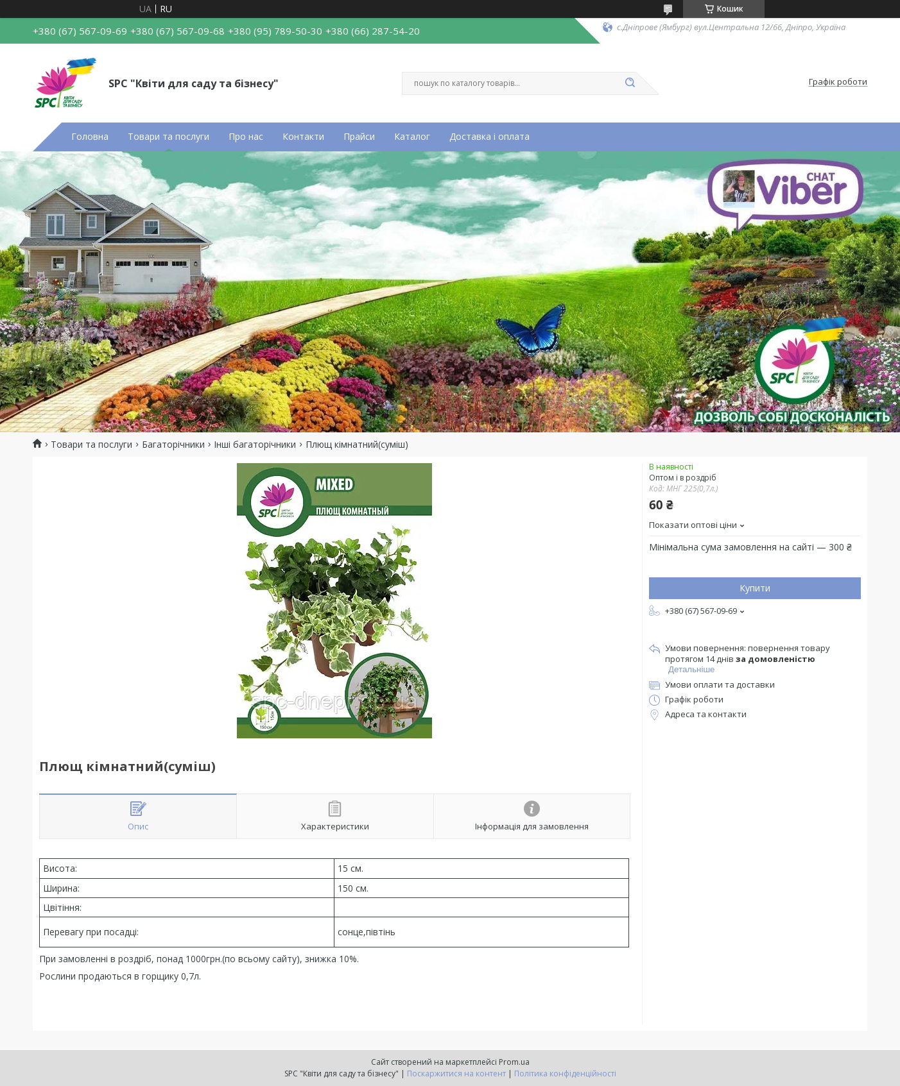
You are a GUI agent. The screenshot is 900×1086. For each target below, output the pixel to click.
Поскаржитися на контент (456, 1073)
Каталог (412, 136)
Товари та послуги (168, 136)
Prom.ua (514, 1061)
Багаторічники (173, 444)
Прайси (359, 136)
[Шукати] (630, 83)
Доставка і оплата (489, 136)
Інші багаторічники (255, 444)
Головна (89, 136)
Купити (755, 588)
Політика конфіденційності (565, 1073)
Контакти (303, 136)
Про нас (246, 136)
